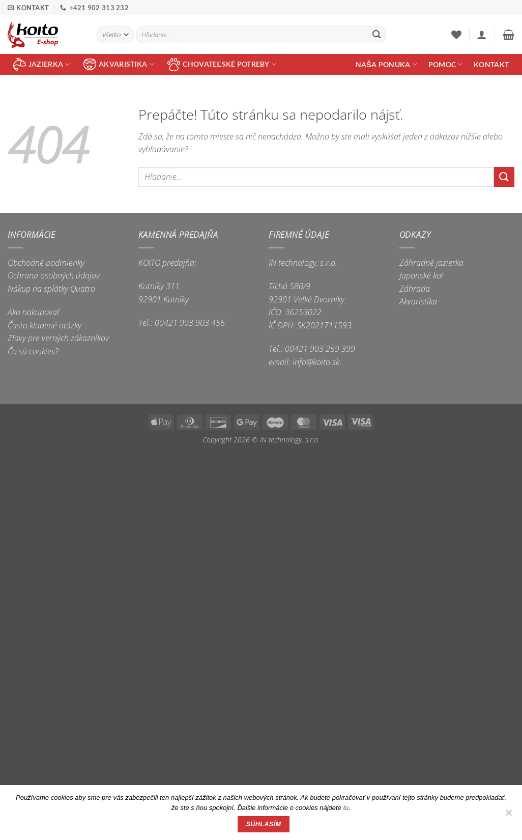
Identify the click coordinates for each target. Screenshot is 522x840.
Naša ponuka (386, 64)
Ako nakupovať (34, 312)
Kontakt (491, 64)
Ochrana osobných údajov (54, 275)
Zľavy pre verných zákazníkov (58, 338)
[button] (482, 34)
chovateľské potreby (221, 64)
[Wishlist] (456, 34)
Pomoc (445, 64)
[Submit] (376, 35)
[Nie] (508, 815)
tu (346, 807)
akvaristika (118, 64)
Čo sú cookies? (33, 351)
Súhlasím (263, 824)
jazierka (41, 64)
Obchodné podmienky (46, 262)
